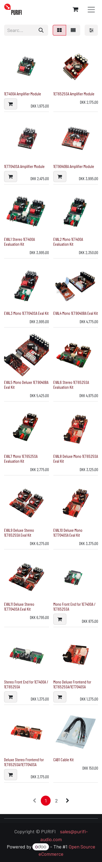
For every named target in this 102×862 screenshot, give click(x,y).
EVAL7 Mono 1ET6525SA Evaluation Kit (21, 459)
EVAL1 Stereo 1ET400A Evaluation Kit (19, 242)
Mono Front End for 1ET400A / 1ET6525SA (74, 606)
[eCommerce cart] (75, 9)
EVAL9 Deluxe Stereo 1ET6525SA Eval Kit (19, 532)
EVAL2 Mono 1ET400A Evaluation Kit (68, 242)
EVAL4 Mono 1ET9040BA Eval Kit (75, 313)
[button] (10, 103)
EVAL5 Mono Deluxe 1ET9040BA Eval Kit (26, 385)
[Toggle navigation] (91, 9)
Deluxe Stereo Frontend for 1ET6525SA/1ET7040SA (24, 762)
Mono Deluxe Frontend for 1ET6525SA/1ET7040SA (72, 684)
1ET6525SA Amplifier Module (73, 93)
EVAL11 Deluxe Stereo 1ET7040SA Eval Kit (19, 606)
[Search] (41, 30)
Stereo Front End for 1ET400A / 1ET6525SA (26, 684)
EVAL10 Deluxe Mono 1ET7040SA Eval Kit (67, 532)
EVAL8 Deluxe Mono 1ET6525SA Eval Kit (75, 459)
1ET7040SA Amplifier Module (24, 166)
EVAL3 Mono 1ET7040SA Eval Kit (26, 313)
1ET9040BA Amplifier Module (73, 166)
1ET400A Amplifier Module (22, 93)
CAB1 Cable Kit (63, 759)
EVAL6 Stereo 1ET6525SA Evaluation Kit (71, 385)
